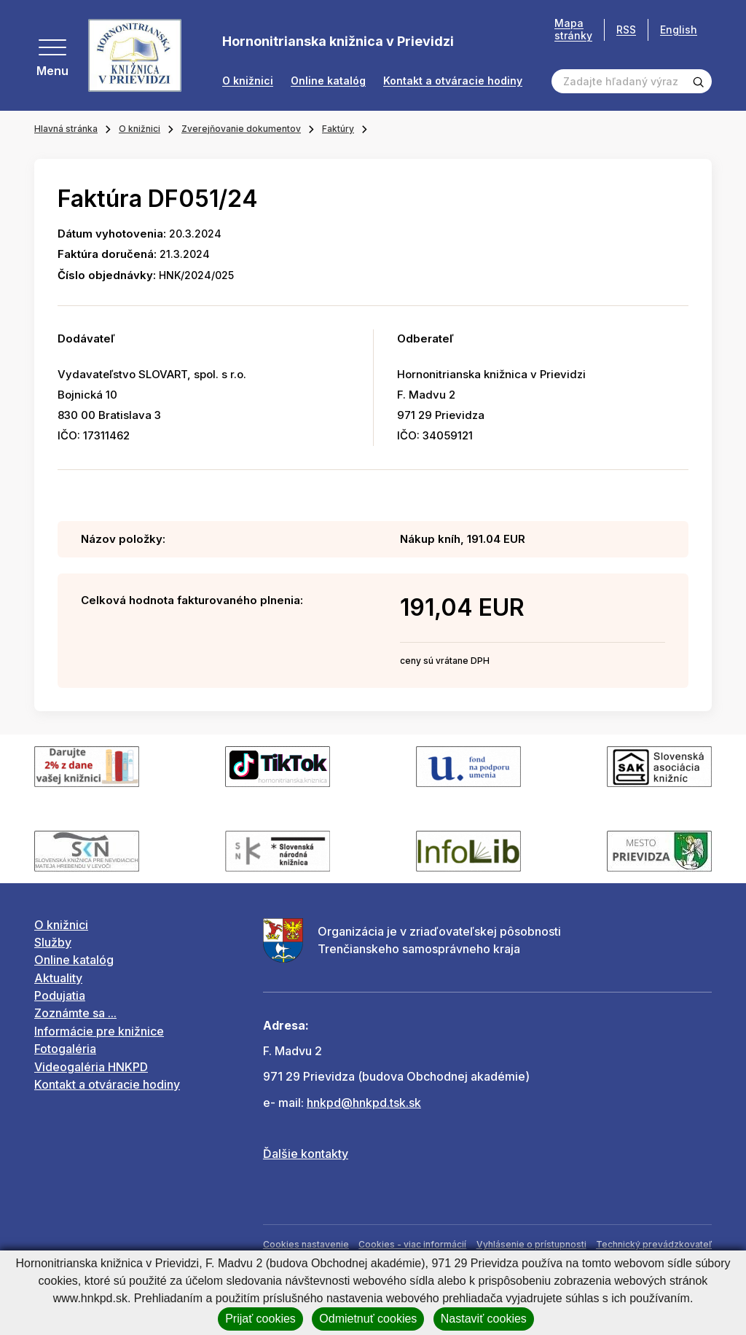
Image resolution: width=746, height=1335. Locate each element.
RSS (626, 29)
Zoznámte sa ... (75, 1013)
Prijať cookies (260, 1318)
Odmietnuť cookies (368, 1318)
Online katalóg (328, 81)
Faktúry (338, 128)
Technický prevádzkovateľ (654, 1244)
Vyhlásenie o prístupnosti (531, 1244)
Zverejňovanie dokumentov (241, 128)
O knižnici (247, 81)
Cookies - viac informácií (412, 1244)
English (678, 29)
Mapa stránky (573, 29)
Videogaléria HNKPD (91, 1067)
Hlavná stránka (66, 128)
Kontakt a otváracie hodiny (452, 81)
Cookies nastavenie (306, 1244)
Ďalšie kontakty (305, 1153)
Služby (52, 942)
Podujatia (59, 995)
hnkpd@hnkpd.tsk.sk (364, 1102)
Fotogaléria (65, 1048)
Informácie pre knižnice (99, 1031)
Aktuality (58, 978)
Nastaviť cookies (484, 1318)
